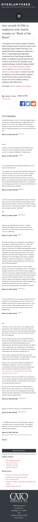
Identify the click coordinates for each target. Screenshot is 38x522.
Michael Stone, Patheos (10, 67)
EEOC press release (16, 69)
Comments (6, 99)
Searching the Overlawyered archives (16, 477)
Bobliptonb (22, 214)
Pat (21, 234)
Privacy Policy (19, 518)
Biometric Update (24, 67)
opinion (4, 69)
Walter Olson (11, 96)
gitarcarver (23, 398)
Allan (22, 155)
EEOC (13, 86)
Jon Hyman (11, 72)
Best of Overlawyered (12, 479)
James (22, 133)
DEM (22, 189)
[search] (17, 445)
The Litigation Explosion (13, 460)
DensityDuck (23, 411)
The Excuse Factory (11, 463)
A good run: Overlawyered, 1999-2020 (17, 475)
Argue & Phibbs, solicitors (13, 486)
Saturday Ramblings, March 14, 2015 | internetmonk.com (18, 434)
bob (21, 312)
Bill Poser (22, 288)
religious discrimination (23, 86)
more (19, 72)
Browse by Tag (19, 451)
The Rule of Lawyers (12, 465)
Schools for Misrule (11, 467)
